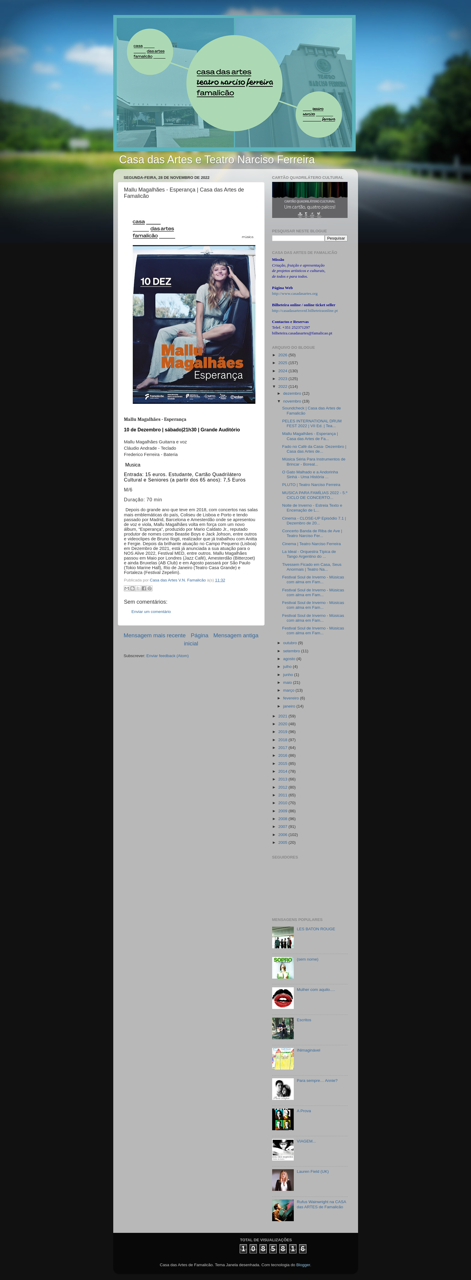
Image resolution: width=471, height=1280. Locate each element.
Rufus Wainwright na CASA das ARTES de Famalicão (321, 1204)
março (289, 690)
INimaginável (308, 1050)
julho (288, 666)
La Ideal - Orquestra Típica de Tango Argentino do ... (309, 554)
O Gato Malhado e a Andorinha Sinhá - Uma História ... (310, 474)
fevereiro (291, 698)
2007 (283, 826)
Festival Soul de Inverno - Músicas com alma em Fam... (313, 579)
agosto (289, 659)
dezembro (292, 393)
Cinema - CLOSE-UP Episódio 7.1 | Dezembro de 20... (314, 520)
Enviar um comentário (151, 611)
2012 (283, 787)
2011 (283, 795)
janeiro (289, 706)
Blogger (303, 1265)
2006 (283, 834)
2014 (283, 771)
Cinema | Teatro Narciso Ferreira (311, 544)
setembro (292, 651)
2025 (283, 363)
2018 (283, 740)
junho (288, 674)
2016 (283, 755)
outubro (290, 643)
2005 (283, 842)
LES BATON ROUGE (316, 929)
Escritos (304, 1020)
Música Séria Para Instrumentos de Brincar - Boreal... (313, 461)
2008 (283, 819)
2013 (283, 779)
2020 (283, 724)
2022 (283, 386)
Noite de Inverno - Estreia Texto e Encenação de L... (312, 507)
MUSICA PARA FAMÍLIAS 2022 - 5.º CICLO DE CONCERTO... (314, 495)
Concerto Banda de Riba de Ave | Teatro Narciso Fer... (312, 533)
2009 (283, 811)
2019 (283, 731)
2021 (283, 716)
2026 (283, 355)
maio (288, 682)
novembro (292, 401)
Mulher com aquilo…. (316, 989)
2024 (283, 371)
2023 (283, 378)
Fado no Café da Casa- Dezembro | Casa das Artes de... (314, 449)
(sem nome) (307, 959)
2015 (283, 763)
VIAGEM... (306, 1141)
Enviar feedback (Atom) (167, 656)
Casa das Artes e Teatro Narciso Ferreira (217, 159)
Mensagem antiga (235, 635)
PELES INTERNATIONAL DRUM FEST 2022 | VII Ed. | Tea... (312, 423)
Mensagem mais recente (155, 635)
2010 (283, 803)
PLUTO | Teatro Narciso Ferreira (311, 484)
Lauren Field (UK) (313, 1171)
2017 (283, 747)
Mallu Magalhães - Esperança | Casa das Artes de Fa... (310, 436)
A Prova (304, 1111)
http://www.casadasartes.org (295, 293)
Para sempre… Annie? (317, 1080)
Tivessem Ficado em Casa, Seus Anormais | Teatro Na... (312, 567)
